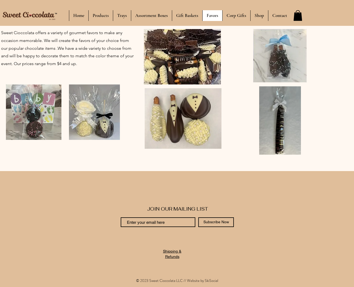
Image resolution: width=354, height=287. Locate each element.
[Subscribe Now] (216, 222)
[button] (297, 15)
